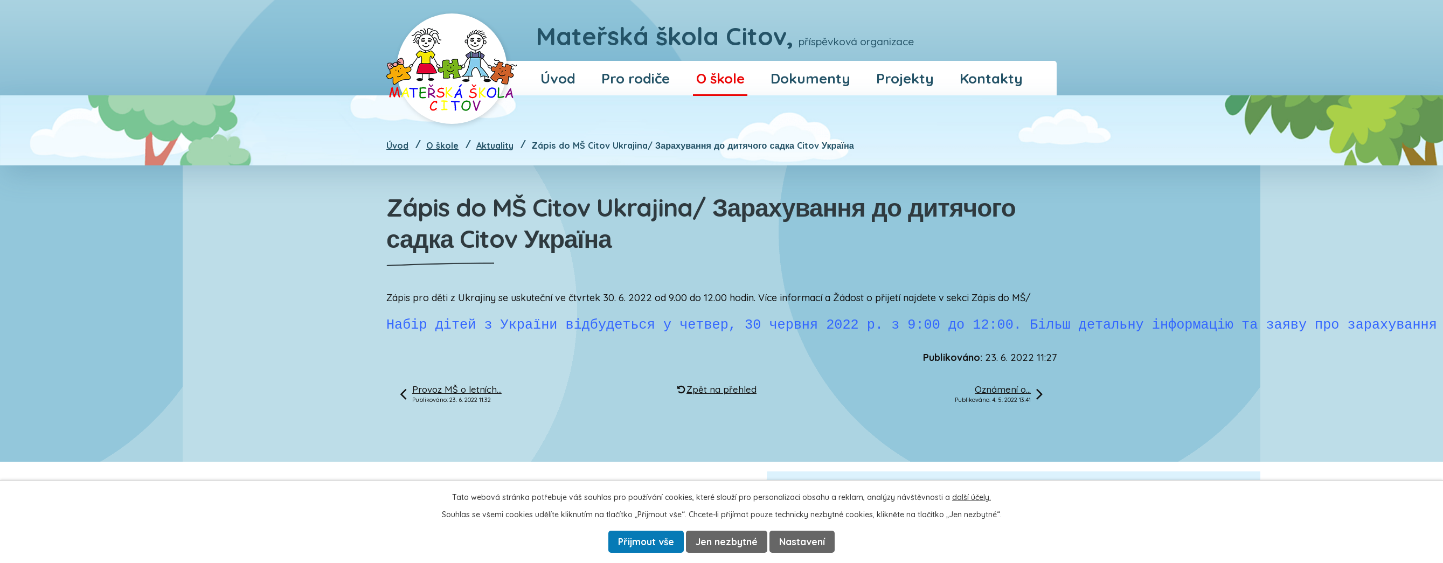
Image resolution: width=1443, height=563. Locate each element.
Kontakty (991, 78)
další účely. (971, 497)
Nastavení (804, 542)
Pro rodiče (635, 78)
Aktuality (495, 145)
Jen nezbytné (728, 542)
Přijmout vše (645, 542)
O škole (720, 78)
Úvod (557, 78)
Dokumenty (810, 78)
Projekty (905, 78)
